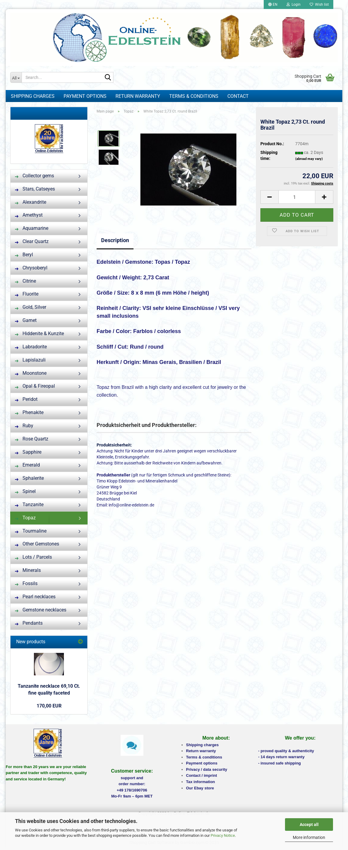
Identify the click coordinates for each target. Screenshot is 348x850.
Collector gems (34, 176)
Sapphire (28, 452)
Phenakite (29, 412)
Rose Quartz (31, 439)
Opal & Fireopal (35, 386)
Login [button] (293, 4)
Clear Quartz (32, 241)
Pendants (29, 623)
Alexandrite (30, 202)
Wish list (319, 4)
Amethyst (29, 215)
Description (115, 240)
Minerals (28, 570)
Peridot (26, 399)
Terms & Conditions (193, 96)
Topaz (25, 518)
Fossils (26, 583)
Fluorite (26, 294)
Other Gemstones (37, 544)
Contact (238, 96)
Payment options (85, 96)
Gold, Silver (30, 307)
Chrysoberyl (31, 268)
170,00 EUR (49, 706)
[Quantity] (296, 197)
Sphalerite (29, 478)
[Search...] (16, 77)
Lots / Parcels (33, 557)
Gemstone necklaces (40, 610)
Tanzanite (29, 504)
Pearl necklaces (35, 596)
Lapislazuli (30, 360)
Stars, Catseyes (35, 189)
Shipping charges (33, 96)
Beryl (24, 254)
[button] (273, 4)
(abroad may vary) (309, 159)
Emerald (27, 465)
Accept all (309, 824)
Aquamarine (31, 228)
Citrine (25, 281)
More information (309, 837)
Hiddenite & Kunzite (39, 333)
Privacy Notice (223, 835)
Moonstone (30, 373)
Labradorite (31, 347)
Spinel (25, 491)
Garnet (26, 320)
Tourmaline (30, 531)
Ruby (24, 425)
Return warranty (138, 96)
